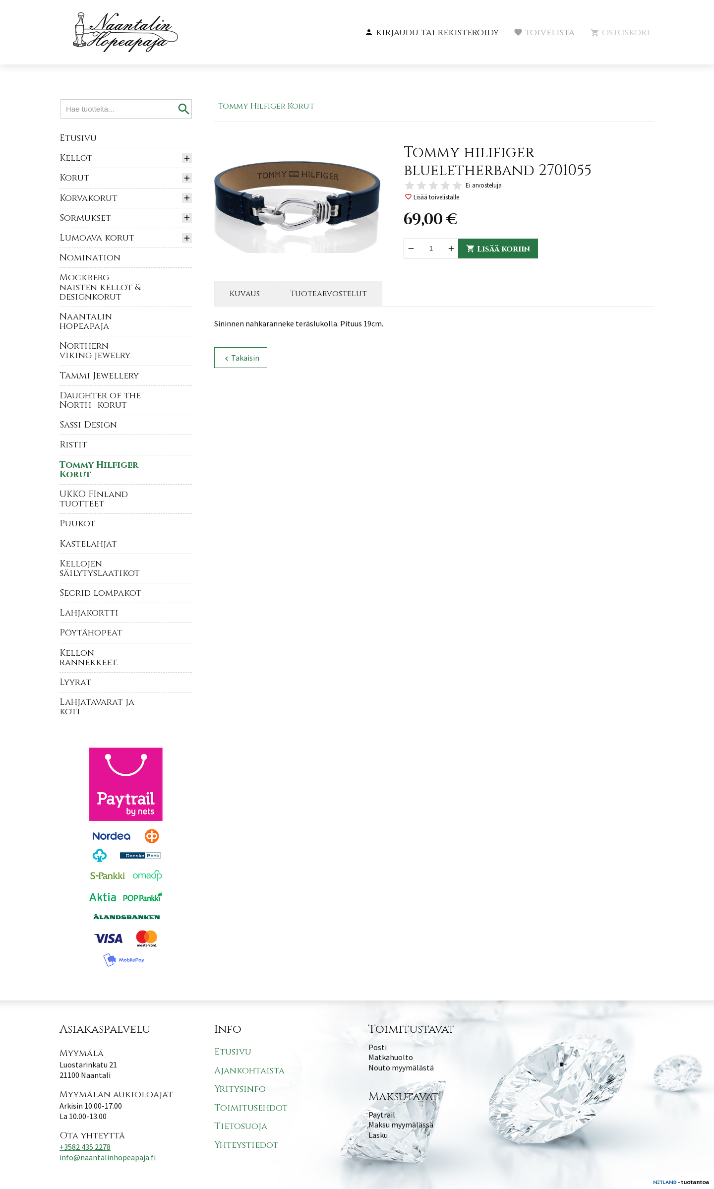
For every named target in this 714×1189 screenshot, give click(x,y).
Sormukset (85, 218)
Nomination (90, 257)
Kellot (76, 158)
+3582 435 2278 (85, 1147)
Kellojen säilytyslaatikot (100, 568)
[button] (431, 33)
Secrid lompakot (100, 593)
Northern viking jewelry (95, 351)
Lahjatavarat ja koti (97, 707)
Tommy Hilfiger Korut (99, 470)
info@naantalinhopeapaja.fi (108, 1157)
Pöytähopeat (91, 632)
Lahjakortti (89, 613)
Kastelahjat (88, 544)
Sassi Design (88, 425)
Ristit (73, 444)
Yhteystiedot (246, 1145)
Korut (74, 178)
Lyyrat (75, 682)
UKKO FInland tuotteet (94, 499)
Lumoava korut (97, 238)
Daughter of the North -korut (100, 400)
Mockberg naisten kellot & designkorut (100, 287)
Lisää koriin (498, 249)
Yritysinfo (240, 1089)
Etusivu (78, 138)
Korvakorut (89, 198)
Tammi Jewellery (99, 376)
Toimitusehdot (251, 1108)
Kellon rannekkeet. (89, 658)
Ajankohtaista (249, 1070)
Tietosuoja (240, 1126)
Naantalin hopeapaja (86, 321)
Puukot (77, 523)
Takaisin (240, 358)
